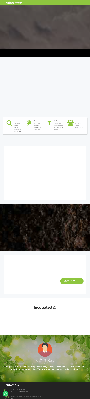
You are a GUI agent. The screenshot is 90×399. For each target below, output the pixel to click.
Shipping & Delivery (82, 396)
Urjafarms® (14, 2)
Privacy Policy (73, 393)
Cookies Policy (82, 393)
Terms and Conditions (63, 393)
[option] (45, 341)
